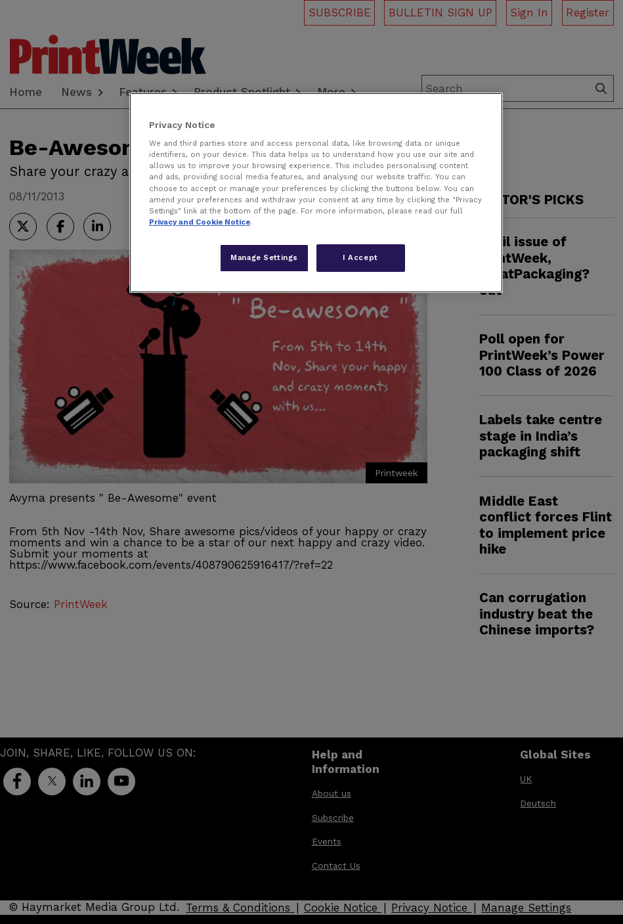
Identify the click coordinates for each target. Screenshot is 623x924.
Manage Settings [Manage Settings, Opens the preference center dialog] (264, 257)
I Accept (360, 257)
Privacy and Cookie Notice (199, 222)
